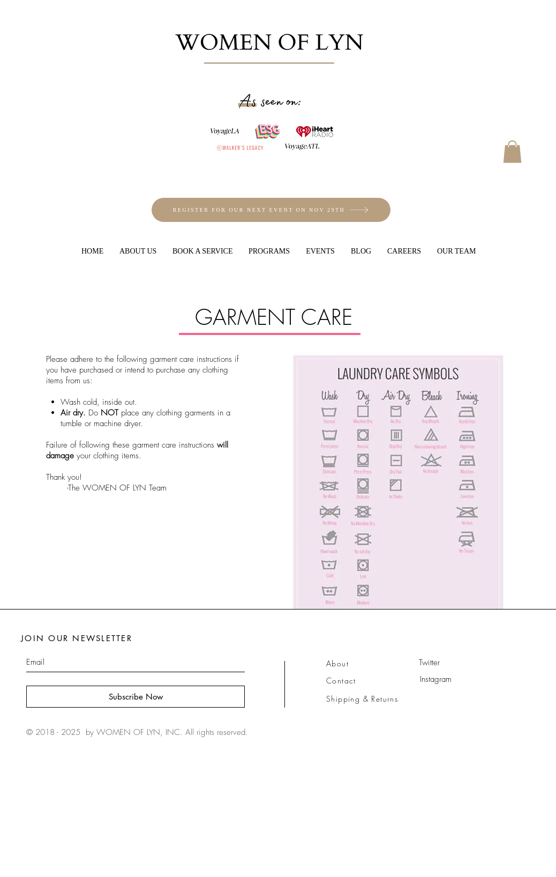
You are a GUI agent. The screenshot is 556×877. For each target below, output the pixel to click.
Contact (341, 680)
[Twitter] (429, 663)
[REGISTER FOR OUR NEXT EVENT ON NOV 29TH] (271, 210)
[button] (512, 151)
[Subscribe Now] (135, 697)
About (337, 663)
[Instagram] (435, 679)
